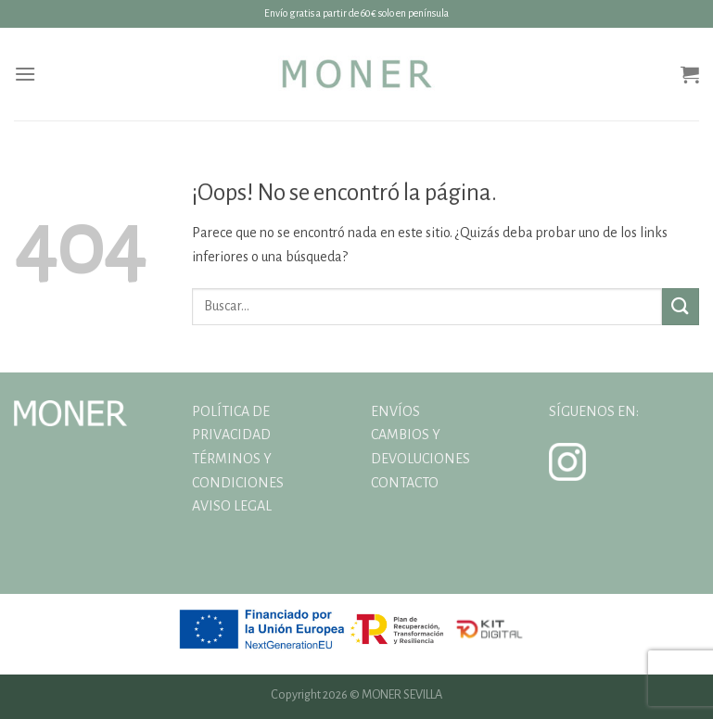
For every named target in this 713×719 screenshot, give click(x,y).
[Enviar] (680, 306)
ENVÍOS (395, 411)
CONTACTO (405, 482)
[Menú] (25, 73)
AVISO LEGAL (232, 505)
